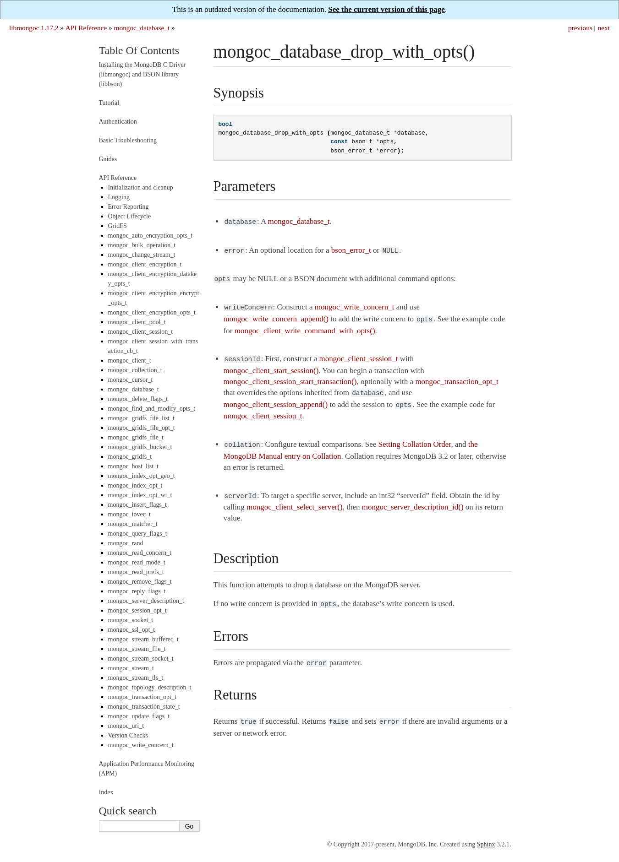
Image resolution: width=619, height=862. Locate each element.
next (604, 28)
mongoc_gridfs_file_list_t (141, 418)
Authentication (118, 121)
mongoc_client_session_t (140, 331)
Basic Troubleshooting (128, 140)
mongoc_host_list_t (133, 466)
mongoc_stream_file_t (137, 648)
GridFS (117, 225)
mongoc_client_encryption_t (145, 264)
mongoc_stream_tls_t (136, 677)
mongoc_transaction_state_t (144, 706)
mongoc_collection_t (135, 370)
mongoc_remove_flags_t (140, 581)
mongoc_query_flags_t (137, 533)
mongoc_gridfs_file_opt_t (141, 427)
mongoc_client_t (129, 360)
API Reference (86, 28)
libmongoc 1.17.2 (34, 28)
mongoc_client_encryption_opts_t (152, 312)
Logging (119, 197)
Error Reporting (128, 206)
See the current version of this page (386, 9)
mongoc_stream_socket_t (141, 658)
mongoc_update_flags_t (139, 716)
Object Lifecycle (129, 216)
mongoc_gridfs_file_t (136, 437)
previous (580, 28)
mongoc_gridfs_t (130, 456)
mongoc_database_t (142, 28)
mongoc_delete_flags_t (138, 399)
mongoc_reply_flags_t (137, 591)
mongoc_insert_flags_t (137, 504)
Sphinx (486, 844)
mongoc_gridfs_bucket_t (140, 447)
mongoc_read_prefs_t (136, 572)
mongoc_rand (125, 543)
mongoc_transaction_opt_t (142, 697)
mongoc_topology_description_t (150, 687)
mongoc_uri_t (126, 725)
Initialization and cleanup (140, 187)
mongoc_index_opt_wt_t (140, 495)
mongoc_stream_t (131, 668)
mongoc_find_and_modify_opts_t (152, 408)
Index (106, 792)
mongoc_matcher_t (133, 523)
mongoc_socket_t (130, 620)
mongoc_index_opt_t (135, 485)
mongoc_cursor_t (130, 379)
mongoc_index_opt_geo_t (141, 475)
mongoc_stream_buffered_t (143, 639)
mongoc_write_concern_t (141, 745)
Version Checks (128, 735)
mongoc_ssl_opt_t (131, 629)
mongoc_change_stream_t (141, 254)
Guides (108, 159)
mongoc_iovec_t (129, 514)
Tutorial (109, 102)
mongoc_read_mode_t (136, 562)
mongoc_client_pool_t (137, 322)
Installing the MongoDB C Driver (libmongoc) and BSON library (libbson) (142, 74)
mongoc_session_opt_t (137, 610)
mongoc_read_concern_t (139, 552)
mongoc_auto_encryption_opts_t (150, 235)
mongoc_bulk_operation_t (142, 245)
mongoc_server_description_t (146, 600)
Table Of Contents (139, 50)
